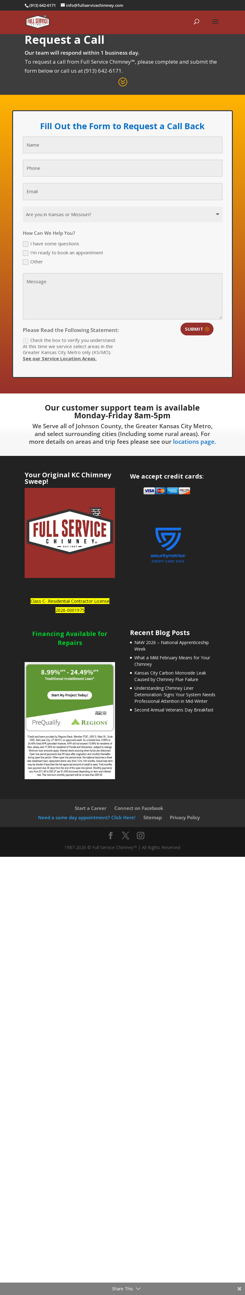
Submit (194, 329)
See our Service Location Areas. (60, 358)
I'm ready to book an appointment (63, 253)
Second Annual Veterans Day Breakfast (174, 710)
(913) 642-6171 (103, 70)
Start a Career (90, 808)
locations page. (194, 442)
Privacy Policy (185, 817)
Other (33, 262)
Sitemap (152, 817)
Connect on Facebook (138, 808)
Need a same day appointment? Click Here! (86, 817)
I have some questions (51, 244)
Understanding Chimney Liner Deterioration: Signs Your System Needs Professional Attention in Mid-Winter (174, 694)
